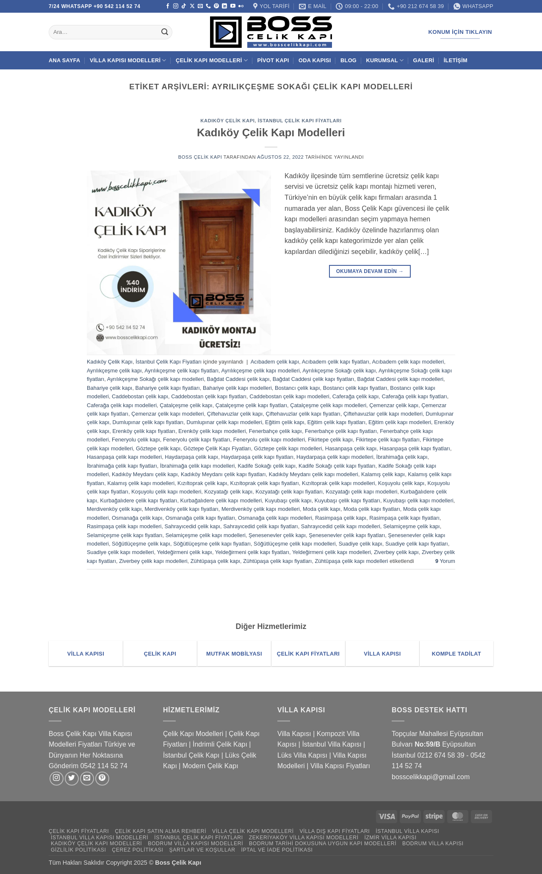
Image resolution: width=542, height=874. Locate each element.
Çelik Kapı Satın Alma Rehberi (160, 831)
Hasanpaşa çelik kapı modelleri (124, 457)
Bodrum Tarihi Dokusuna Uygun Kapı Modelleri (322, 843)
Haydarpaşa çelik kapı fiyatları (257, 457)
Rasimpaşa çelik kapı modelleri (124, 526)
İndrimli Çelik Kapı (220, 744)
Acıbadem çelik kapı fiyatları (335, 361)
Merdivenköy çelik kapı (114, 509)
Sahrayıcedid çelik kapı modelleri (340, 526)
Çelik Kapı (187, 862)
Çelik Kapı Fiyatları (79, 831)
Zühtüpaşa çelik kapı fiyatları (277, 561)
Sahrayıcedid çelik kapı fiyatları (260, 526)
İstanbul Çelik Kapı (191, 755)
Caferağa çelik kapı (355, 396)
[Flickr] (240, 6)
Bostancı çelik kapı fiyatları (355, 388)
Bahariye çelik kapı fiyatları (168, 388)
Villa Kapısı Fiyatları (340, 765)
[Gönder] (165, 32)
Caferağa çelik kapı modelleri (122, 405)
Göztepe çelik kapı (158, 448)
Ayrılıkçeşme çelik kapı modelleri (260, 370)
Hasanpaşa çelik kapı (351, 448)
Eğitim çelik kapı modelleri (399, 422)
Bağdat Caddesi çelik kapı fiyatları (313, 379)
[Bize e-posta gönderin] (200, 6)
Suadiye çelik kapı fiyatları (416, 543)
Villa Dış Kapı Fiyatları (335, 831)
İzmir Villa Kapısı (390, 838)
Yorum (445, 561)
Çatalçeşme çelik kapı (186, 405)
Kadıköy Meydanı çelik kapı (145, 474)
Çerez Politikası (137, 850)
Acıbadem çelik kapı (275, 361)
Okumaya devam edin (370, 271)
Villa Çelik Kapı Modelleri (253, 831)
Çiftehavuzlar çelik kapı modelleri (383, 414)
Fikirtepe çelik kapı (330, 439)
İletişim (455, 60)
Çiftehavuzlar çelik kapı (235, 414)
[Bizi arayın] (208, 6)
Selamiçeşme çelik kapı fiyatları (125, 535)
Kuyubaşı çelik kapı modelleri (418, 500)
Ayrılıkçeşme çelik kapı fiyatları (181, 370)
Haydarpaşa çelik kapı (191, 457)
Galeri (423, 60)
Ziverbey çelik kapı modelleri (153, 561)
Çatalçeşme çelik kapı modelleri (328, 405)
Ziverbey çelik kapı (396, 552)
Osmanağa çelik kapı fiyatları (200, 518)
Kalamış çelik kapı (383, 474)
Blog (348, 60)
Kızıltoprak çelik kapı (202, 483)
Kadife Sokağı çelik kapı (267, 466)
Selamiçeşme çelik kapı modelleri (206, 535)
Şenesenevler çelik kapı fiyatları (347, 535)
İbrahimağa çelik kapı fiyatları (122, 466)
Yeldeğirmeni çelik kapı (184, 552)
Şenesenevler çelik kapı (277, 535)
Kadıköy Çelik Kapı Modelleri (271, 132)
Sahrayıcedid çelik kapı (193, 526)
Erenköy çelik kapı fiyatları (143, 431)
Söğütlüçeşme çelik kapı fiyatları (212, 543)
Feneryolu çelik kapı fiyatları (196, 439)
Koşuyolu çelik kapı (401, 483)
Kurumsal (385, 60)
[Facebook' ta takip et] (167, 6)
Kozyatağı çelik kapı (228, 491)
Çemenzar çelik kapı (393, 405)
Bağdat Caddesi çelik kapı (238, 379)
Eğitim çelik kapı (284, 422)
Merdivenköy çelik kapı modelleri (260, 509)
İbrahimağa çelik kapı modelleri (197, 466)
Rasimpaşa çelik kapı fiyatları (404, 518)
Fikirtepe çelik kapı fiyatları (388, 439)
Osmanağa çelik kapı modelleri (275, 518)
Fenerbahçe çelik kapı (275, 431)
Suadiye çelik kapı (360, 543)
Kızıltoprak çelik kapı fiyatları (264, 483)
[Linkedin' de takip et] (224, 6)
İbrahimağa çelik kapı (402, 457)
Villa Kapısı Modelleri (128, 60)
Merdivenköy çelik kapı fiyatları (181, 509)
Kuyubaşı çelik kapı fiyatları (347, 500)
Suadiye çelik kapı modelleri (120, 552)
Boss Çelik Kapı (200, 157)
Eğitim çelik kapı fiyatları (336, 422)
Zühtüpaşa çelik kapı (215, 561)
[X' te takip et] (192, 6)
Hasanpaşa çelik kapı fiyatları (414, 448)
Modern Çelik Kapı (210, 765)
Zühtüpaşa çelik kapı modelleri (351, 561)
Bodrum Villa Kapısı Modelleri (195, 843)
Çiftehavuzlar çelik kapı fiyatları (303, 414)
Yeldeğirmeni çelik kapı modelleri (331, 552)
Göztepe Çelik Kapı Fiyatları (217, 448)
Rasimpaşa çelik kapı (340, 518)
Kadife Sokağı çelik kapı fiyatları (337, 466)
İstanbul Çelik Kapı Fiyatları (300, 120)
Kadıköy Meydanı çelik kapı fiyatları (223, 474)
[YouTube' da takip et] (232, 6)
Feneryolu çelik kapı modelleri (269, 439)
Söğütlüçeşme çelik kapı (141, 543)
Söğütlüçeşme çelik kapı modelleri (294, 543)
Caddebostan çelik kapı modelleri (289, 396)
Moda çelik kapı (321, 509)
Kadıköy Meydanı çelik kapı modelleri (313, 474)
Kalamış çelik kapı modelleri (140, 483)
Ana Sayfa (64, 60)
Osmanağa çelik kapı (137, 518)
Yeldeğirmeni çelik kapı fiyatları (252, 552)
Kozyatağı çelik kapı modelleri (361, 491)
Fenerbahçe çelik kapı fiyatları (341, 431)
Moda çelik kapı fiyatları (371, 509)
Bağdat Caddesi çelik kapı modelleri (400, 379)
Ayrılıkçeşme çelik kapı (114, 370)
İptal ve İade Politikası (276, 850)
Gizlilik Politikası (78, 850)
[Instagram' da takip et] (175, 6)
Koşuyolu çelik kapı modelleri (166, 491)
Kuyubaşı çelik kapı (288, 500)
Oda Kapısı (315, 60)
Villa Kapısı (294, 733)
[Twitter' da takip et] (72, 779)
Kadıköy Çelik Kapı (227, 120)
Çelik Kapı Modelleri (212, 60)
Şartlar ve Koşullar (202, 850)
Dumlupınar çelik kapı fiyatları (147, 422)
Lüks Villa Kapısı (302, 755)
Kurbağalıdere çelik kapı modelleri (221, 500)
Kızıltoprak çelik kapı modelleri (338, 483)
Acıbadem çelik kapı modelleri (408, 361)
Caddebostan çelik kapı (140, 396)
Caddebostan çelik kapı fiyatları (208, 396)
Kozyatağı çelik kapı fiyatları (289, 491)
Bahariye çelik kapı (109, 388)
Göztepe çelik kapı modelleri (288, 448)
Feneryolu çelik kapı (136, 439)
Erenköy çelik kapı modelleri (212, 431)
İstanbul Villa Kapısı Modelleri (99, 838)
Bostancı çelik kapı (297, 388)
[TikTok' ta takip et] (183, 6)
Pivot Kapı (273, 60)
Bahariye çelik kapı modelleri (237, 388)
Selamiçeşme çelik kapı (411, 526)
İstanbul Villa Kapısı (331, 744)
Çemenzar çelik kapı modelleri (167, 414)
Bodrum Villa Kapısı (433, 843)
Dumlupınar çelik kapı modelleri (224, 422)
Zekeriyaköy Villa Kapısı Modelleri (304, 838)
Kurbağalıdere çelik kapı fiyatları (138, 500)
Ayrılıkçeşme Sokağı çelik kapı (339, 370)
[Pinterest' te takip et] (216, 6)
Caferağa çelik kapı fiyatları (414, 396)
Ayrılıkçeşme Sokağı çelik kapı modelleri (155, 379)
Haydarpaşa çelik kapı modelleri (334, 457)
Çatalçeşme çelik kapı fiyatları (251, 405)
